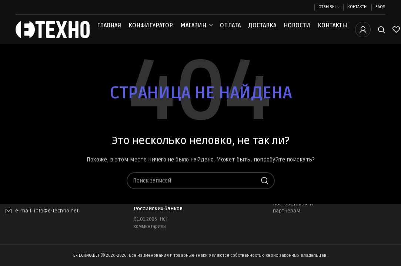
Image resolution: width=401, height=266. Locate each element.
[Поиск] (381, 34)
